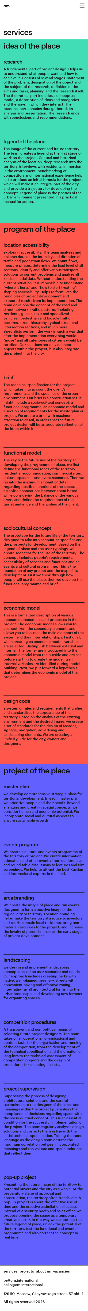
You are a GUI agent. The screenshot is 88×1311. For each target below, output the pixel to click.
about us (43, 1271)
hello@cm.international (23, 1285)
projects (27, 1271)
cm (7, 6)
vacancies (61, 1271)
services (10, 1271)
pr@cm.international (21, 1280)
